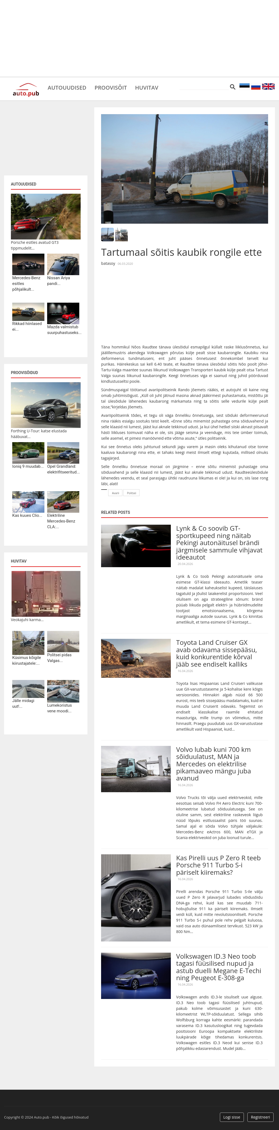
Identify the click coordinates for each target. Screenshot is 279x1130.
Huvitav (147, 87)
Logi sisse (231, 1117)
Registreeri (260, 1117)
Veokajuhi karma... (27, 619)
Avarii (115, 493)
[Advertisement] (139, 38)
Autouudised (67, 87)
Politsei (131, 493)
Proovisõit (111, 87)
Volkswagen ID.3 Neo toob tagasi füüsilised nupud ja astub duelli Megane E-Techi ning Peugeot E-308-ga (218, 967)
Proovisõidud (24, 372)
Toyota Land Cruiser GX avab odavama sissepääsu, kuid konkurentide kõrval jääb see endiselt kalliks (216, 653)
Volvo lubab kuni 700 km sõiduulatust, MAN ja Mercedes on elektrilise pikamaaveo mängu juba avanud (213, 764)
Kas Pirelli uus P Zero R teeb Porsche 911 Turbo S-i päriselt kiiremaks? (218, 865)
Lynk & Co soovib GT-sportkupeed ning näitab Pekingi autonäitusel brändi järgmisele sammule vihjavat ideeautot (219, 542)
